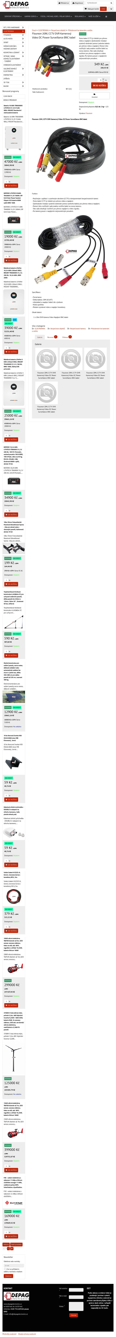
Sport (14, 42)
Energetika (14, 75)
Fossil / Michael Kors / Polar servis (56, 16)
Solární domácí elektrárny (14, 70)
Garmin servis (31, 16)
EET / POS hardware (14, 27)
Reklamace (80, 16)
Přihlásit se (64, 3)
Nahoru (6, 1244)
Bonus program (10, 100)
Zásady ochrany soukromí (27, 1334)
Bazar (14, 86)
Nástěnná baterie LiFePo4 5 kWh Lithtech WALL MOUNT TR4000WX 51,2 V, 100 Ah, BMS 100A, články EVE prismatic (13, 364)
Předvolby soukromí (9, 1334)
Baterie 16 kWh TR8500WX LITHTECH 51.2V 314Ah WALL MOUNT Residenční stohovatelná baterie (13, 109)
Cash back (8, 96)
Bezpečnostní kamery (78, 329)
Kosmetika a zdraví (14, 52)
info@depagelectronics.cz (18, 1314)
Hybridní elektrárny (12, 65)
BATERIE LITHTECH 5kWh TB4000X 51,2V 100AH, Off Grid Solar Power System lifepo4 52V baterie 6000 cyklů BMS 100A (13, 198)
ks (7, 182)
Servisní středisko (13, 16)
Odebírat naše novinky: (12, 1261)
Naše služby (94, 16)
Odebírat (8, 1276)
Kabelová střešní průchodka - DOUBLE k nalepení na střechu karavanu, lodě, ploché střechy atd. (14, 810)
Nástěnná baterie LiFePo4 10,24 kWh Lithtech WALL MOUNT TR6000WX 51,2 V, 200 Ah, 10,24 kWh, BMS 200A (13, 273)
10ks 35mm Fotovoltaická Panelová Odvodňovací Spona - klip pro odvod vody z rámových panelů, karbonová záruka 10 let (14, 527)
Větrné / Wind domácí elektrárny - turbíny (14, 58)
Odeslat (73, 1315)
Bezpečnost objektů (58, 329)
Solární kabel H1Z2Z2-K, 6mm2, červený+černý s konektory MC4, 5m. (12, 874)
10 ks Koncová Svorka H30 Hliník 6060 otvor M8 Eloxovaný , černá (13, 737)
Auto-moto (14, 39)
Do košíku (99, 85)
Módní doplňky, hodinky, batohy (14, 47)
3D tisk (14, 82)
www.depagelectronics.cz (13, 1304)
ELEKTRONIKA (40, 329)
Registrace (78, 3)
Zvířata (7, 79)
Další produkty (16, 1244)
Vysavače (14, 35)
